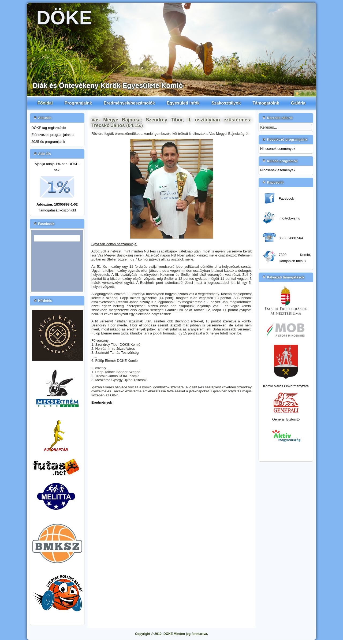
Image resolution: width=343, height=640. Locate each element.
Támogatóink (265, 103)
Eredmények (101, 402)
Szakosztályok (226, 103)
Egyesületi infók (183, 103)
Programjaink (78, 103)
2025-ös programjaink (48, 142)
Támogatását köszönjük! (57, 210)
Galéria (298, 103)
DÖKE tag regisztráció (48, 128)
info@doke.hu (289, 218)
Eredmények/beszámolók (129, 103)
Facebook (286, 198)
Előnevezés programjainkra (52, 135)
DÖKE (64, 17)
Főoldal (45, 103)
